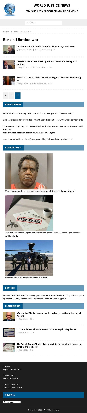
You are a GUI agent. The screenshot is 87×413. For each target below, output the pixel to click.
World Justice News (42, 50)
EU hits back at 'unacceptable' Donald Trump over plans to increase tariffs (39, 113)
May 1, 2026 (23, 350)
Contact (6, 366)
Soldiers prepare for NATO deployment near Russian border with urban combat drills (43, 119)
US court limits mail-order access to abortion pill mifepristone (46, 329)
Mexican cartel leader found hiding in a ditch (26, 277)
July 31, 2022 (23, 67)
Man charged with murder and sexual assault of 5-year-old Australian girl (40, 191)
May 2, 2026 (23, 332)
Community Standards (12, 387)
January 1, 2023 (25, 50)
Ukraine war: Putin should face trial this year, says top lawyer (46, 46)
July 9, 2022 (23, 83)
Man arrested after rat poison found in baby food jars (29, 132)
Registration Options (12, 369)
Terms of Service (10, 378)
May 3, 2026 (23, 319)
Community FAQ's (10, 384)
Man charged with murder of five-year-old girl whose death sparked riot (37, 139)
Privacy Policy (8, 375)
